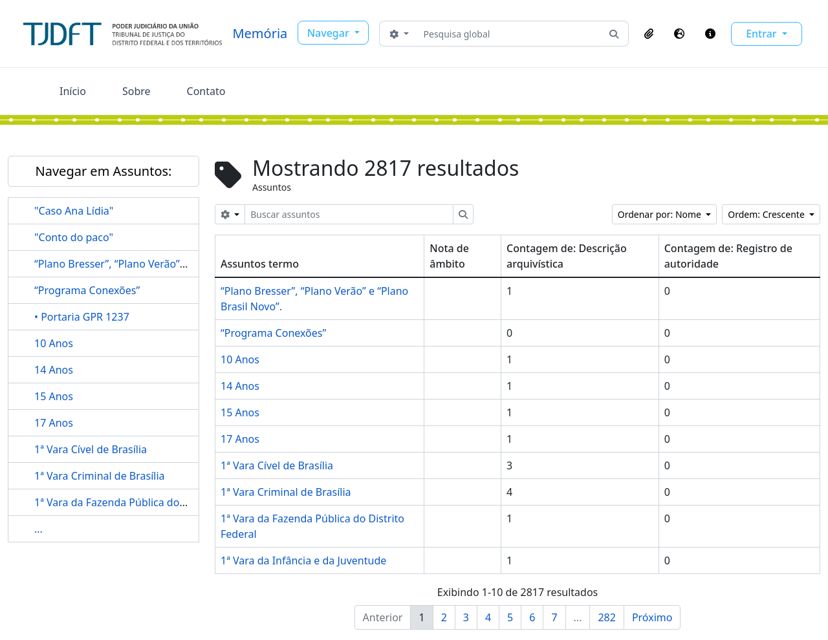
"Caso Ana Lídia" (73, 211)
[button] (649, 33)
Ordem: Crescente (767, 214)
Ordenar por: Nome (661, 214)
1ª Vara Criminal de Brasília (99, 476)
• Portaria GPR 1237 (81, 317)
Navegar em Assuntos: (104, 171)
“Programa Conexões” (87, 290)
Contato (206, 91)
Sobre (136, 91)
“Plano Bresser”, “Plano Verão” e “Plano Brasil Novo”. (160, 264)
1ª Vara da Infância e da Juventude (303, 560)
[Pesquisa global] (509, 34)
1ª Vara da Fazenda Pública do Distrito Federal (145, 502)
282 (606, 617)
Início (73, 91)
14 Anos (53, 370)
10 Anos (53, 343)
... (38, 529)
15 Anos (53, 396)
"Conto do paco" (73, 237)
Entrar (762, 34)
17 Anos (53, 423)
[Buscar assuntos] (349, 214)
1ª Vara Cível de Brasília (90, 449)
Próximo (652, 617)
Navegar (329, 33)
